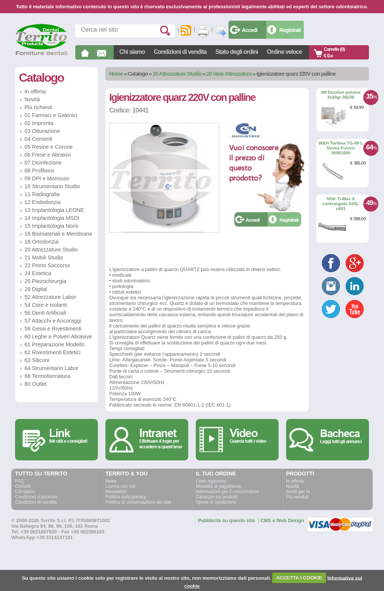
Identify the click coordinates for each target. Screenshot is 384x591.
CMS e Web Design (282, 520)
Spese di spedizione (216, 502)
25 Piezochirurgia (45, 281)
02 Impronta (38, 123)
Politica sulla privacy (125, 497)
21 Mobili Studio (43, 257)
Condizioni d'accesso (36, 497)
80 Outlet (35, 384)
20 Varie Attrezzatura (228, 74)
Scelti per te (298, 491)
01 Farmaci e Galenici (50, 115)
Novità (32, 99)
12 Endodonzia (42, 202)
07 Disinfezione (42, 163)
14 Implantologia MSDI (51, 218)
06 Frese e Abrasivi (47, 155)
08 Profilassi (39, 171)
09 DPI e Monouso (46, 178)
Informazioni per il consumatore (227, 491)
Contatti (22, 486)
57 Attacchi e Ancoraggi (52, 321)
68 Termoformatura (47, 376)
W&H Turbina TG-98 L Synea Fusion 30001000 (340, 148)
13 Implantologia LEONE (54, 210)
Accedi (249, 30)
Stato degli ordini (236, 52)
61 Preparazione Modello (54, 344)
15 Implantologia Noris (51, 226)
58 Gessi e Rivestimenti (52, 329)
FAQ (19, 481)
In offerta (35, 91)
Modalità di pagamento (218, 486)
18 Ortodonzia (41, 242)
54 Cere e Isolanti (45, 305)
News (111, 481)
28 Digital (35, 289)
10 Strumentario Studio (52, 186)
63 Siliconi (36, 360)
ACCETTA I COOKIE (299, 577)
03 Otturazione (42, 131)
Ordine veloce (284, 52)
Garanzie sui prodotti (217, 497)
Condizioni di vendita (180, 52)
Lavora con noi (120, 486)
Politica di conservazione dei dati (138, 502)
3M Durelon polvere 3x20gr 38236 (341, 94)
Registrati (289, 30)
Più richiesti (38, 107)
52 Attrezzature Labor (50, 297)
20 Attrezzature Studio (177, 74)
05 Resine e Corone (48, 147)
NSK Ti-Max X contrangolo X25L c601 (340, 203)
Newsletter (116, 491)
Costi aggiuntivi (211, 481)
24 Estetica (37, 273)
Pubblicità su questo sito (226, 520)
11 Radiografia (42, 194)
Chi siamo (132, 52)
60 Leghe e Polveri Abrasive (58, 337)
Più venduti (297, 497)
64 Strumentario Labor (51, 368)
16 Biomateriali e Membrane (58, 234)
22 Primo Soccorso (47, 265)
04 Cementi (38, 139)
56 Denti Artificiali (45, 313)
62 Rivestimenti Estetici (52, 352)
